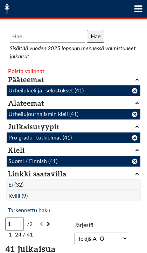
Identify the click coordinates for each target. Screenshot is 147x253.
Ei (10, 184)
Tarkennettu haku (29, 210)
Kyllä (14, 195)
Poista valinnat (26, 70)
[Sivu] (14, 224)
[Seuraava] (49, 224)
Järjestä (84, 224)
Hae (95, 36)
